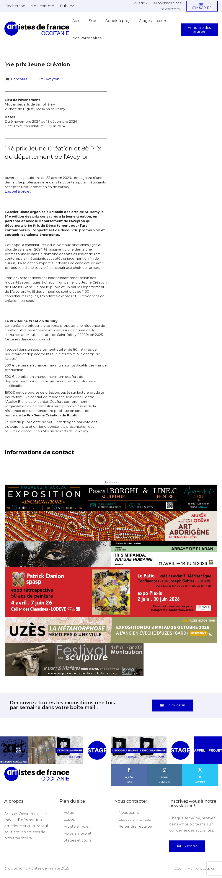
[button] (15, 6)
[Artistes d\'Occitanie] (36, 28)
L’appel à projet (18, 191)
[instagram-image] (14, 750)
